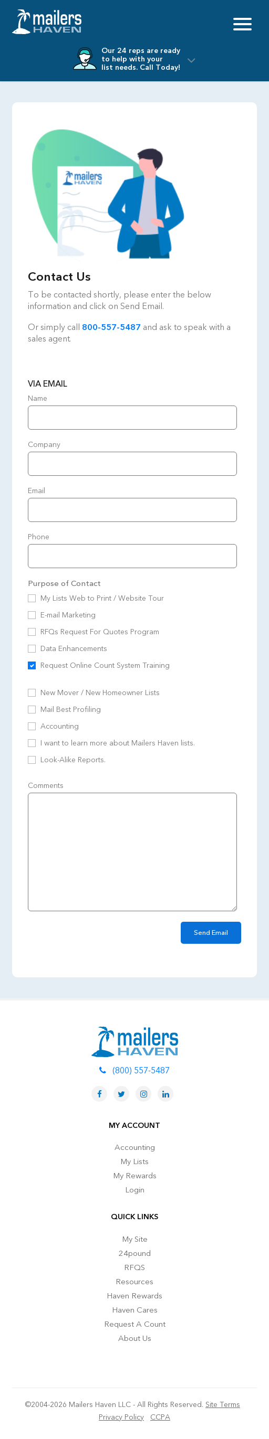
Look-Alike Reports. (73, 760)
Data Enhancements (73, 649)
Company (44, 444)
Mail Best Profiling (70, 710)
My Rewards (135, 1175)
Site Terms (222, 1405)
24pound (135, 1253)
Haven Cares (135, 1310)
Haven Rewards (134, 1296)
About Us (134, 1338)
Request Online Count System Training (105, 665)
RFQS (134, 1267)
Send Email (211, 932)
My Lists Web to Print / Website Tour (102, 598)
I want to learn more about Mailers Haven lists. (117, 743)
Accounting (59, 726)
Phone (38, 536)
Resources (134, 1281)
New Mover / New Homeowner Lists (100, 693)
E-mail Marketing (68, 615)
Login (134, 1190)
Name (37, 398)
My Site (135, 1239)
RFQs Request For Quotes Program (99, 632)
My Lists (134, 1161)
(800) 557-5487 (134, 1070)
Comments (46, 785)
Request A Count (134, 1324)
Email (36, 490)
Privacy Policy (121, 1417)
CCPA (160, 1417)
